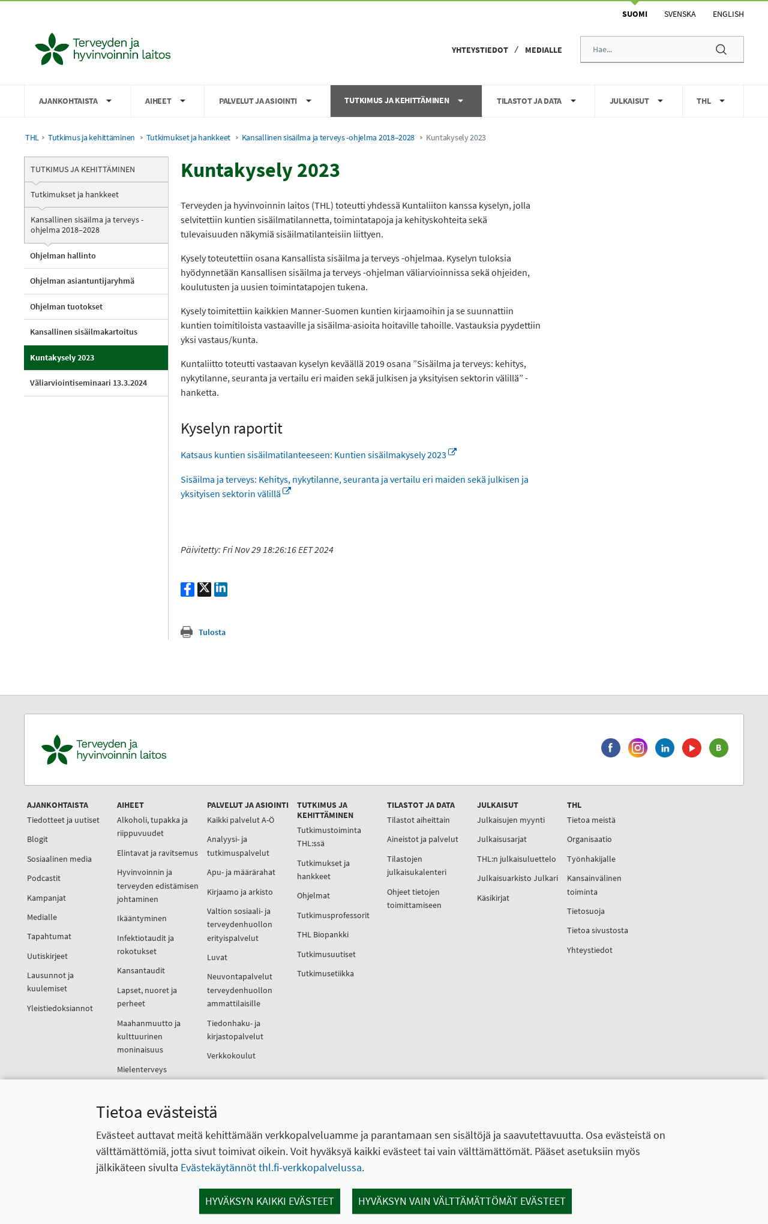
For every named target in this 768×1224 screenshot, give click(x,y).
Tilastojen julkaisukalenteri (416, 865)
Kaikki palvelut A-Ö (240, 819)
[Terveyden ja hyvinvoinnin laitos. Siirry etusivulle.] (157, 750)
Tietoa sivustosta (597, 930)
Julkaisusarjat (502, 839)
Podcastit (44, 878)
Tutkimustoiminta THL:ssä (329, 837)
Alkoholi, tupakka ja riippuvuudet (152, 826)
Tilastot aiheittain (418, 819)
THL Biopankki (323, 934)
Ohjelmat (313, 895)
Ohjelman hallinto (63, 255)
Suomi (634, 13)
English (728, 13)
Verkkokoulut (231, 1055)
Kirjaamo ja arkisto (240, 891)
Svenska (680, 13)
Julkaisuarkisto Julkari (517, 878)
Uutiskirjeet (47, 956)
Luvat (217, 957)
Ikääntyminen (142, 918)
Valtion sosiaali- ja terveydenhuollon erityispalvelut (239, 924)
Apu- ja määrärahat (241, 872)
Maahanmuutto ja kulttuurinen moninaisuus (149, 1036)
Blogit (37, 839)
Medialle (543, 49)
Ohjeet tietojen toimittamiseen (414, 898)
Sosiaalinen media (59, 858)
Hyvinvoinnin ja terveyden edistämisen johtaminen (158, 885)
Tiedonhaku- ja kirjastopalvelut (235, 1030)
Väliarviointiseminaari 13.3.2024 (88, 382)
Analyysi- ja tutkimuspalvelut (238, 846)
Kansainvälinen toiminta (594, 885)
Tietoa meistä (591, 819)
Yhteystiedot (480, 49)
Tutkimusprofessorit (333, 915)
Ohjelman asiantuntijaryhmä (82, 280)
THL (32, 138)
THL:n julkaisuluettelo (516, 858)
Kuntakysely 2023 (62, 357)
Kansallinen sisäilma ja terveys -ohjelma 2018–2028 (328, 138)
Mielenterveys (142, 1069)
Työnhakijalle (591, 858)
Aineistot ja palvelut (422, 839)
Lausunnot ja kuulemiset (50, 982)
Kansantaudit (141, 970)
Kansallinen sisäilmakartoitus (83, 331)
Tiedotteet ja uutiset (63, 819)
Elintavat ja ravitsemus (157, 852)
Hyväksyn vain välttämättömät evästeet (462, 1201)
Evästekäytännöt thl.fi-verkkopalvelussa (271, 1167)
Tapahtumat (49, 936)
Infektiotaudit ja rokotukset (145, 945)
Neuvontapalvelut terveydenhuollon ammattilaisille (239, 990)
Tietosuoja (586, 911)
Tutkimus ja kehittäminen (91, 138)
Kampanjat (46, 897)
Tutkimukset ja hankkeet (188, 138)
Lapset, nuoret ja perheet (147, 997)
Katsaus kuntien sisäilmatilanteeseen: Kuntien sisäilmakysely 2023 (319, 455)
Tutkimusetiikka (325, 973)
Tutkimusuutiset (326, 954)
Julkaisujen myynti (511, 819)
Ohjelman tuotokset (66, 306)
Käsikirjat (493, 897)
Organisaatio (589, 839)
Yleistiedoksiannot (60, 1008)
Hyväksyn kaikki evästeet (269, 1201)
